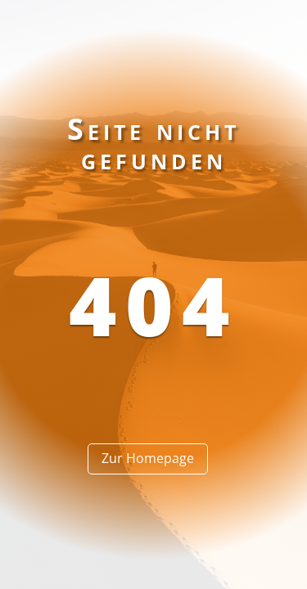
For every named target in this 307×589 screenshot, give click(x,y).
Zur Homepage (148, 458)
